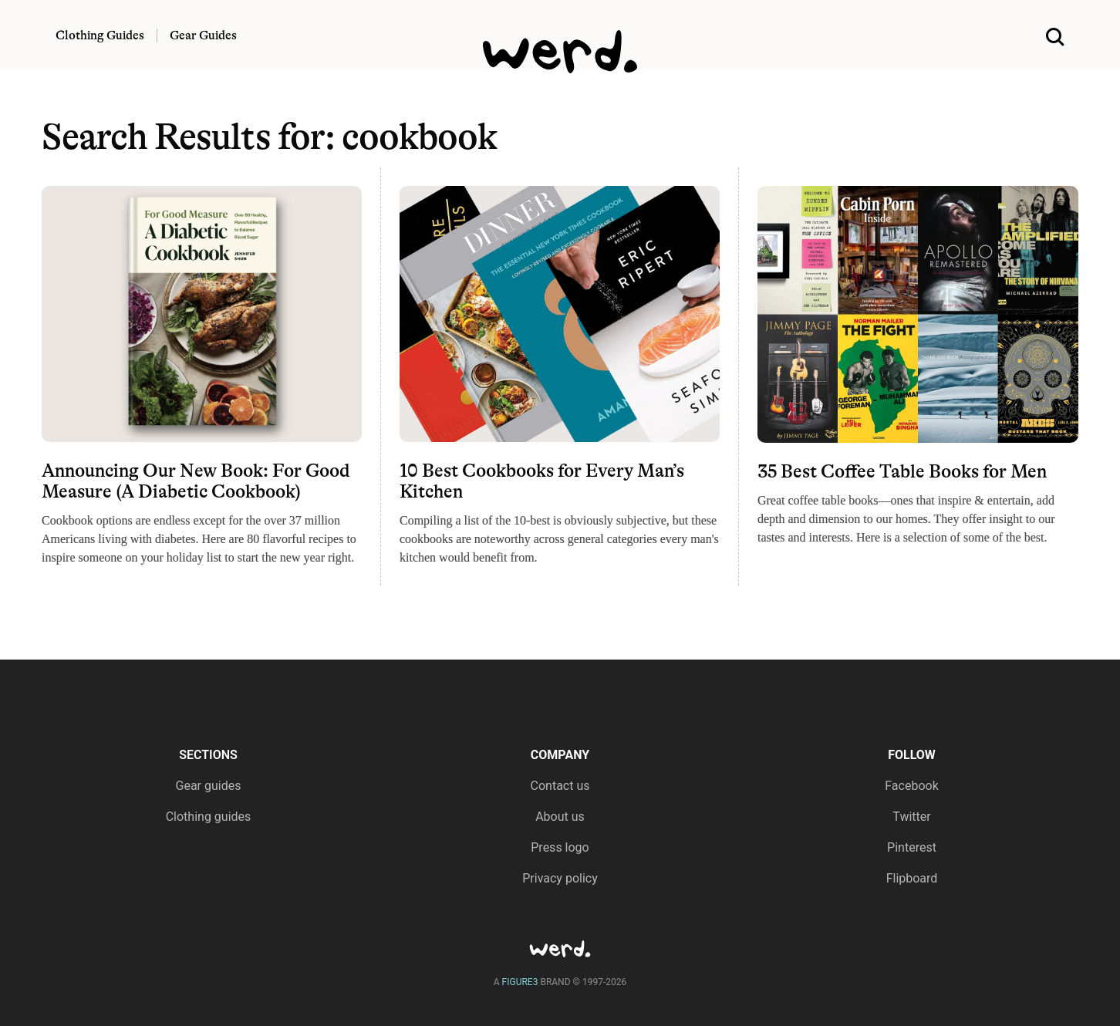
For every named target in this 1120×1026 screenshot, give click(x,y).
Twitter (911, 816)
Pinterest (911, 847)
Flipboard (912, 878)
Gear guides (208, 785)
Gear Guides (203, 35)
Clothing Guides (100, 35)
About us (560, 816)
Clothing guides (208, 816)
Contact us (560, 785)
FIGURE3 (520, 982)
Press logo (560, 847)
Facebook (911, 785)
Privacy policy (560, 878)
